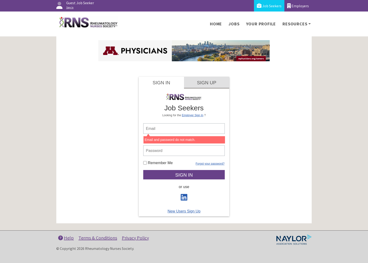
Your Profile (261, 24)
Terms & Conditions (97, 238)
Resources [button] (294, 24)
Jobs (234, 24)
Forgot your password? (210, 163)
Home (216, 24)
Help (66, 238)
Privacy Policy (135, 238)
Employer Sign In (192, 115)
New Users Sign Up (184, 211)
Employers (298, 6)
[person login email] (184, 128)
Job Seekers (269, 6)
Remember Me (158, 163)
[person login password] (184, 150)
